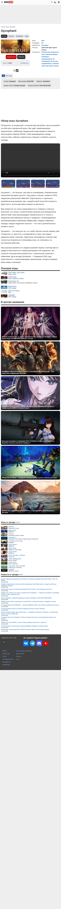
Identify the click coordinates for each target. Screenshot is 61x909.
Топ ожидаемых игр (7, 659)
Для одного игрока (52, 66)
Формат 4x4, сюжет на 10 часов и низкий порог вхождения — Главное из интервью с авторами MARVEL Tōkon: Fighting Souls (30, 593)
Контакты (18, 656)
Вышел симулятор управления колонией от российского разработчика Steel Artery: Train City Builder (29, 579)
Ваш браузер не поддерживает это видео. (30, 160)
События (11, 36)
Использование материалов (24, 651)
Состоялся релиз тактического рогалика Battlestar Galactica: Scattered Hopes (24, 626)
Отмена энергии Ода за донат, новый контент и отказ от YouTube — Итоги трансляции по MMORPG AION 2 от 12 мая (29, 337)
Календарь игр (6, 662)
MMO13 (4, 651)
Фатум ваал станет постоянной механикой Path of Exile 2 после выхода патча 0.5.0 (26, 589)
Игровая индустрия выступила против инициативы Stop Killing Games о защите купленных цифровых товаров (28, 584)
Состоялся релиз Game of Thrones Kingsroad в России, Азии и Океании (23, 608)
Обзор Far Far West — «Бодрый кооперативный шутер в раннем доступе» (29, 478)
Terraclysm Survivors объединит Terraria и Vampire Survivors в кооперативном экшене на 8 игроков (28, 618)
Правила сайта (20, 653)
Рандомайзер (6, 664)
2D (51, 61)
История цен (24, 63)
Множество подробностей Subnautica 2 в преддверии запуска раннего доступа (28, 511)
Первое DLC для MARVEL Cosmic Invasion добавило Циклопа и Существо (23, 622)
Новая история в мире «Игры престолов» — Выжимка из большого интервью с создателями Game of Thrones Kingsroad (29, 612)
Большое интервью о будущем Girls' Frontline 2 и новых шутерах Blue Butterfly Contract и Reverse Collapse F (28, 442)
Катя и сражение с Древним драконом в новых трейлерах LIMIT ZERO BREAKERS (26, 598)
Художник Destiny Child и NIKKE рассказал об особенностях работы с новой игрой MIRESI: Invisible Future (28, 407)
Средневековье (46, 63)
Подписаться (11, 57)
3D (54, 61)
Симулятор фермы (51, 54)
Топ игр (4, 656)
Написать (21, 57)
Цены (26, 36)
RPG (42, 40)
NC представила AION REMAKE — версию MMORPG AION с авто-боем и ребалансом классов (30, 605)
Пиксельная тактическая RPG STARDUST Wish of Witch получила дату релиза (25, 629)
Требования (19, 36)
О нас (17, 659)
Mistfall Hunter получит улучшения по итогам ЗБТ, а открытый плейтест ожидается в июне (28, 601)
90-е (56, 61)
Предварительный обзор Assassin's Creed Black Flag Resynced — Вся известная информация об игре (28, 372)
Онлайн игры (6, 653)
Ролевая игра (45, 52)
